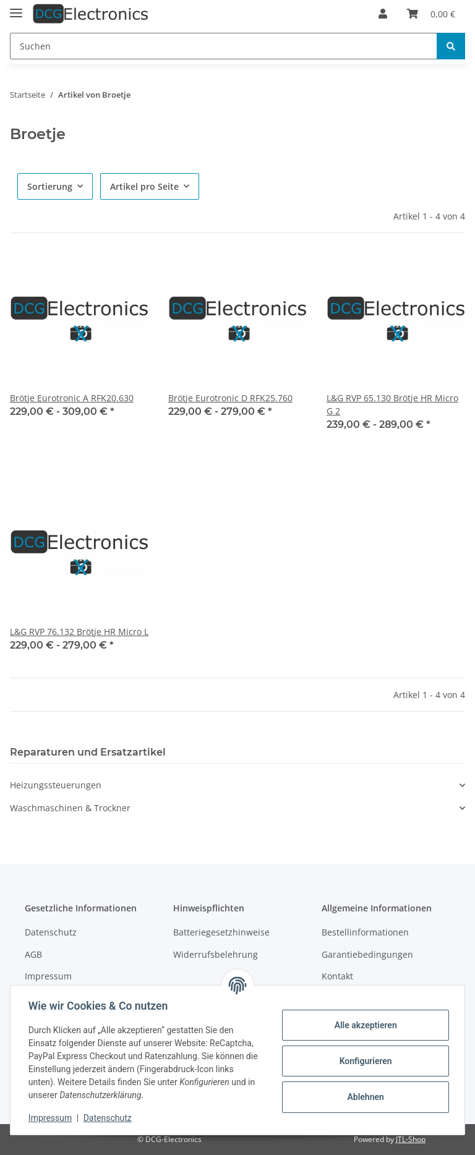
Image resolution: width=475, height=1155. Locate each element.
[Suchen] (223, 46)
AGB (33, 954)
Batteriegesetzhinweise (221, 932)
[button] (383, 13)
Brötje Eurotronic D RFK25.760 (230, 398)
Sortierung (49, 186)
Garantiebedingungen (367, 954)
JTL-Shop (411, 1139)
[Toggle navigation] (16, 7)
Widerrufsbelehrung (215, 954)
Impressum (48, 976)
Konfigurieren (363, 1061)
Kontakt (337, 976)
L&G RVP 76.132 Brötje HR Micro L (79, 631)
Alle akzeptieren (363, 1025)
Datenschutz (51, 932)
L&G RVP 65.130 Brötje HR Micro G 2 (392, 404)
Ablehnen (363, 1097)
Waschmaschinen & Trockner (70, 808)
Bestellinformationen (365, 932)
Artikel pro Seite (144, 186)
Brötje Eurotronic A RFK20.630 (72, 398)
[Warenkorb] (431, 13)
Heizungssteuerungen (55, 785)
